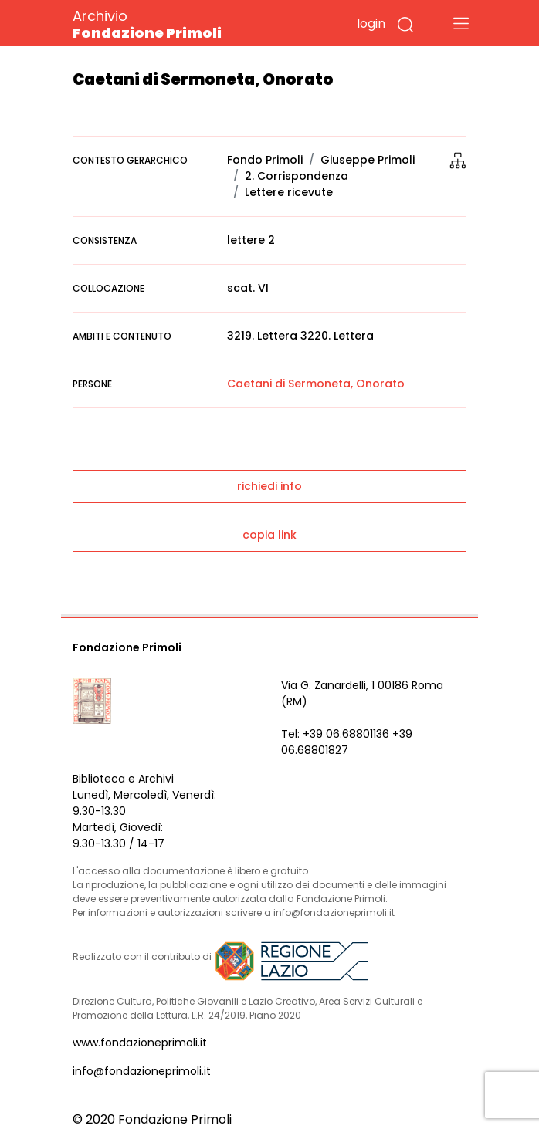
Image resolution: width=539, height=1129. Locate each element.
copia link (269, 535)
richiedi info (269, 486)
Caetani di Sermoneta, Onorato (316, 383)
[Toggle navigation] (461, 23)
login (371, 23)
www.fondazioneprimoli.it (140, 1042)
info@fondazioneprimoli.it (142, 1071)
